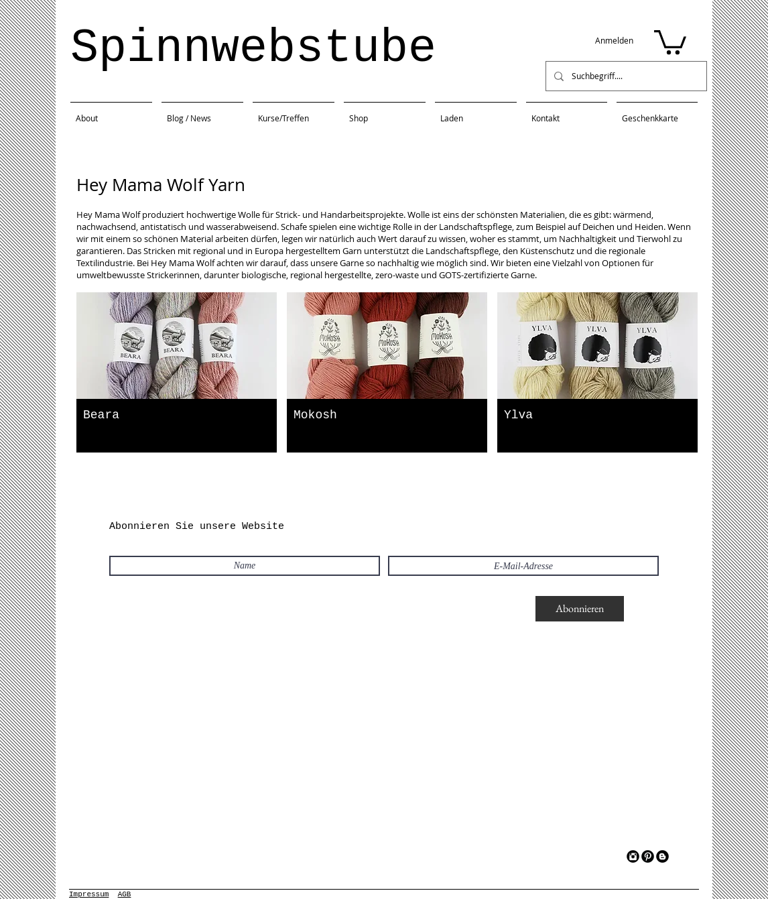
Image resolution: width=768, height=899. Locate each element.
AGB (124, 894)
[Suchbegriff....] (625, 76)
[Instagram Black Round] (633, 856)
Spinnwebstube (253, 48)
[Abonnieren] (579, 608)
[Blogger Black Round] (662, 856)
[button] (670, 40)
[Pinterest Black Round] (647, 856)
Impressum (89, 894)
